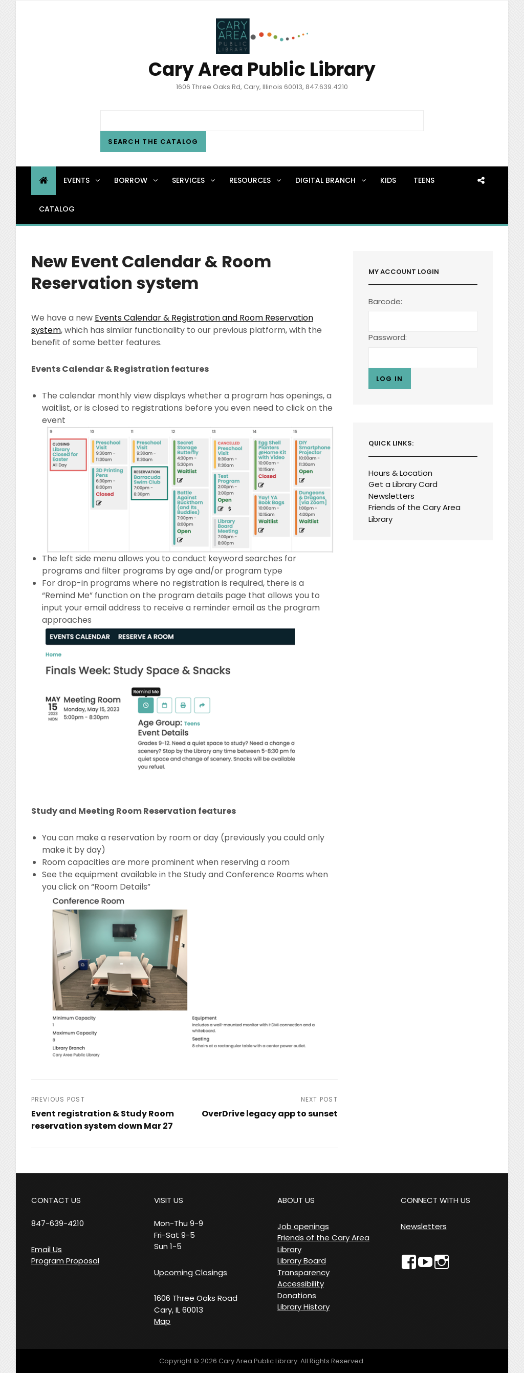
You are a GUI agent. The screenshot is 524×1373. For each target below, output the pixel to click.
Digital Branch (331, 180)
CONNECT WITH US (435, 1200)
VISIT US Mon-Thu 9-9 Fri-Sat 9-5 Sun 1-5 (178, 1223)
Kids (388, 180)
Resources (255, 180)
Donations (296, 1295)
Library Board (301, 1260)
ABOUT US (296, 1200)
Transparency (303, 1272)
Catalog (57, 209)
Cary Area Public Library (262, 69)
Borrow (136, 180)
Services (194, 180)
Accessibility (300, 1283)
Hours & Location (400, 473)
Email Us (46, 1249)
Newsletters (391, 496)
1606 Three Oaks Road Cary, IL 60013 (195, 1304)
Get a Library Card (403, 484)
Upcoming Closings (190, 1272)
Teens (423, 180)
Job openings (303, 1226)
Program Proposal (65, 1260)
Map (162, 1321)
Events (82, 180)
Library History (303, 1306)
